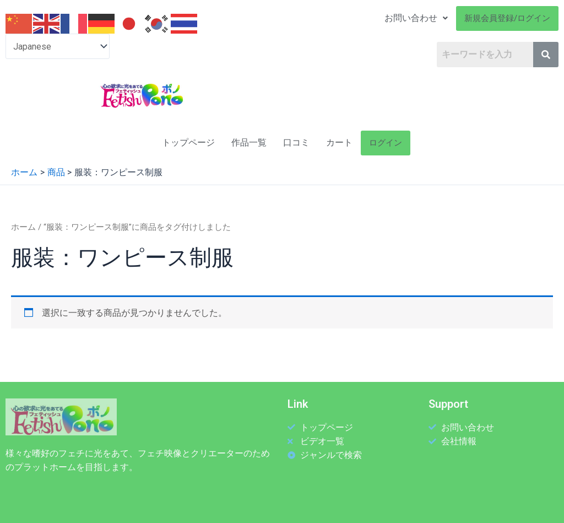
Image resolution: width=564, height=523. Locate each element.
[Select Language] (58, 47)
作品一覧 (249, 142)
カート (339, 142)
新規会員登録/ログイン (507, 18)
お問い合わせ (416, 18)
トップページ (188, 142)
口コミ (296, 142)
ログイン (385, 143)
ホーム (23, 227)
